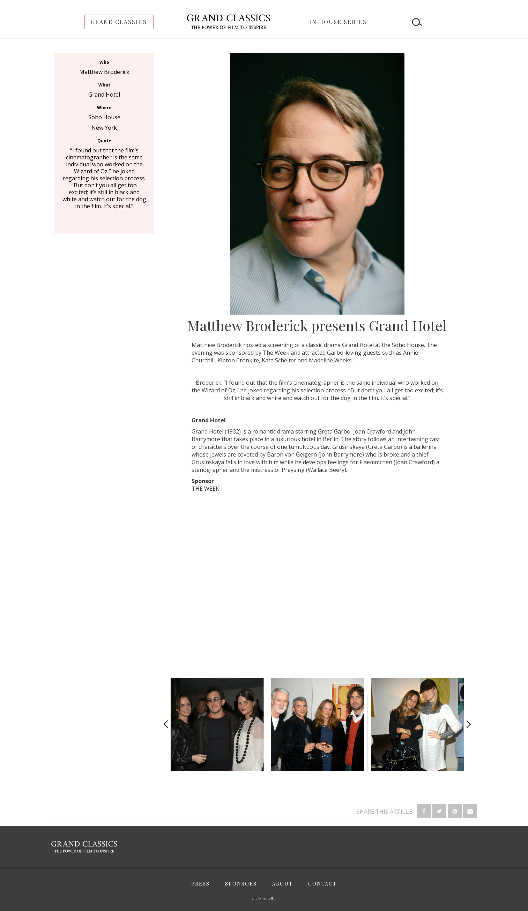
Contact (322, 883)
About (282, 883)
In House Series (338, 21)
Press (200, 883)
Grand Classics (119, 21)
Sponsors (241, 883)
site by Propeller (264, 898)
